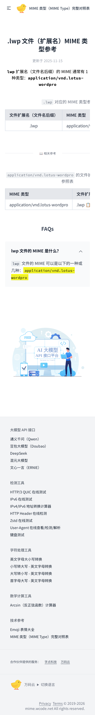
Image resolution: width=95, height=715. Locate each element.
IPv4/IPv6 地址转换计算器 (30, 506)
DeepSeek (18, 453)
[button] (9, 8)
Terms (58, 703)
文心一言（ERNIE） (25, 467)
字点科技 (51, 661)
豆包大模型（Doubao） (29, 446)
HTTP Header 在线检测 (28, 513)
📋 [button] (88, 204)
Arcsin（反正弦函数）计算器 (33, 605)
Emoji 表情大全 (22, 629)
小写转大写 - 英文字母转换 (31, 566)
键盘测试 (17, 534)
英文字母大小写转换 (26, 559)
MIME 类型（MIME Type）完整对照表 (39, 636)
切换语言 (48, 684)
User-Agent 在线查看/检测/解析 (35, 527)
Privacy (45, 703)
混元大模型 (19, 460)
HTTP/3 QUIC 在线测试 (28, 491)
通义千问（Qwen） (25, 438)
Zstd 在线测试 (21, 520)
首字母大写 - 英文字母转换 (31, 580)
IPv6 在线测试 (21, 499)
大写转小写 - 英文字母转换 (31, 573)
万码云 (65, 661)
